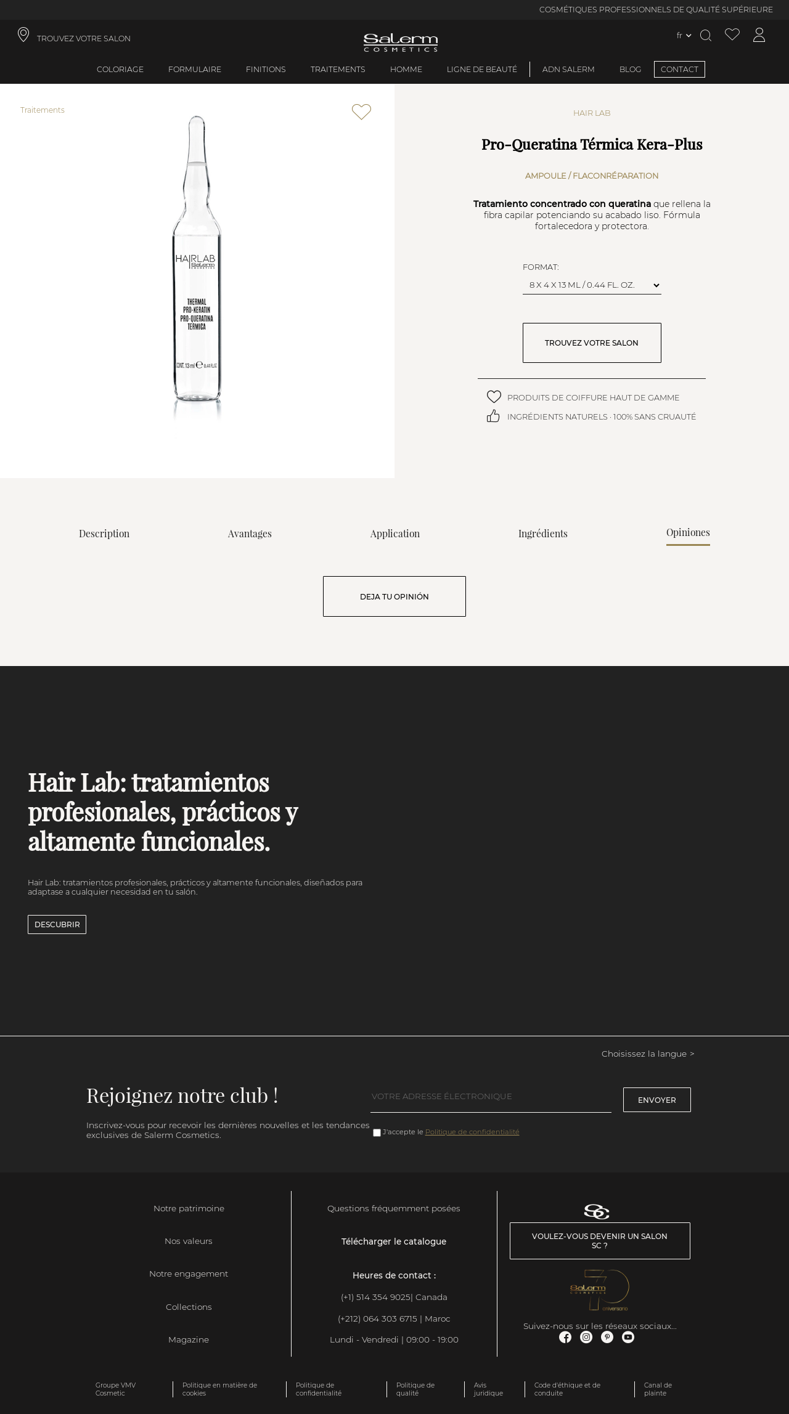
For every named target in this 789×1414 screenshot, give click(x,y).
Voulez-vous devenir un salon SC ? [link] (600, 1241)
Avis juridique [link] (488, 1389)
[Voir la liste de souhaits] (732, 35)
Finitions (266, 69)
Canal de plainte (658, 1389)
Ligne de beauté (482, 69)
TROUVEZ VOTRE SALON (592, 342)
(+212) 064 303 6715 (377, 1318)
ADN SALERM (568, 69)
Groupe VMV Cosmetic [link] (116, 1389)
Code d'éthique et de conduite (567, 1389)
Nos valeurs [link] (189, 1241)
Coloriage (120, 69)
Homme (406, 69)
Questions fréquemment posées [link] (393, 1208)
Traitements (338, 69)
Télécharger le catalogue (393, 1241)
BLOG (630, 69)
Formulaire (194, 69)
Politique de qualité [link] (415, 1389)
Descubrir (57, 924)
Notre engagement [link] (188, 1273)
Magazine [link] (188, 1339)
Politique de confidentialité (472, 1132)
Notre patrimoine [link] (188, 1208)
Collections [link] (189, 1307)
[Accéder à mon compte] (759, 35)
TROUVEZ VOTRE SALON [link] (84, 38)
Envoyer (657, 1100)
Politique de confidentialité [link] (318, 1389)
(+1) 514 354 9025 (376, 1297)
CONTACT (679, 69)
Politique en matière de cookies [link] (219, 1389)
